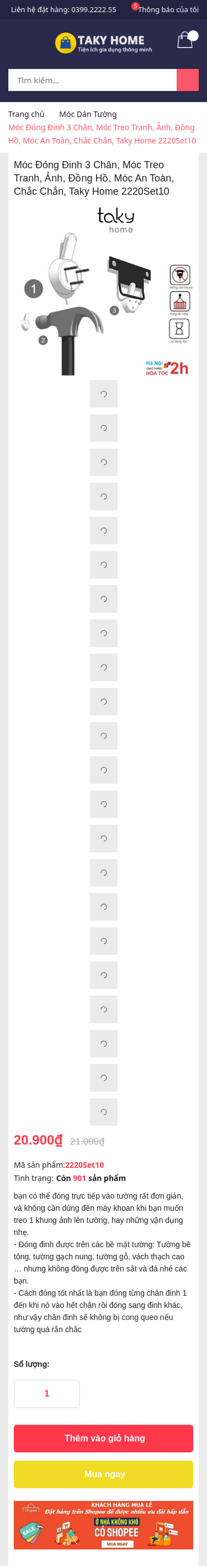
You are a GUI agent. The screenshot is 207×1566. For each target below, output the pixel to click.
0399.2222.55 (93, 9)
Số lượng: (32, 1364)
